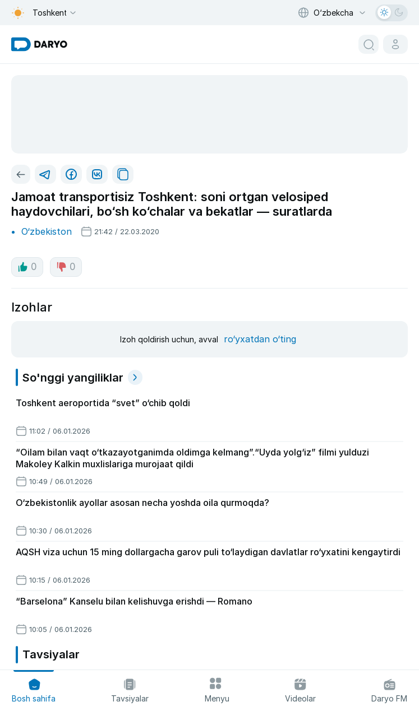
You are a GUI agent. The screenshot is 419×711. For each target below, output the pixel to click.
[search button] (368, 44)
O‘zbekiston (46, 231)
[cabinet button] (395, 44)
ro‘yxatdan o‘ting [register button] (260, 339)
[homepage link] (39, 44)
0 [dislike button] (66, 266)
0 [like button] (27, 266)
